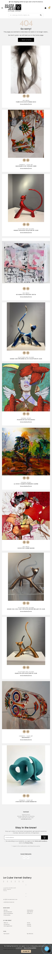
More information (30, 948)
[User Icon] (45, 8)
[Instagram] (28, 857)
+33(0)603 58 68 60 (8, 902)
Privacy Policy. (29, 843)
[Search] (23, 15)
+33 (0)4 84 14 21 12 (26, 819)
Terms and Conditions (41, 841)
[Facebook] (24, 857)
